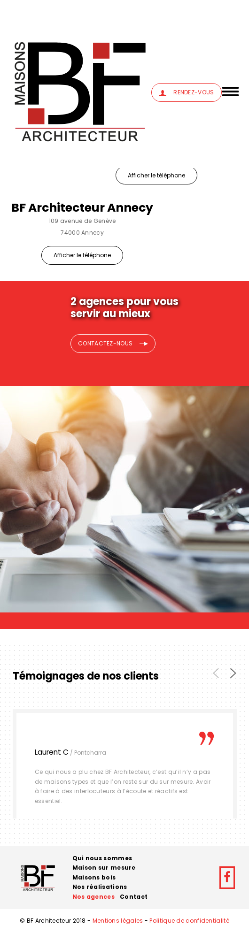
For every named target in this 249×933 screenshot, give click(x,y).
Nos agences (93, 897)
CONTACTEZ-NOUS (113, 343)
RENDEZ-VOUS (186, 92)
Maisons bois (94, 877)
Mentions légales (118, 921)
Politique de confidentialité (189, 921)
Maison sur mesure (104, 868)
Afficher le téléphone (156, 175)
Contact (134, 897)
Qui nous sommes (102, 858)
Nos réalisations (99, 887)
